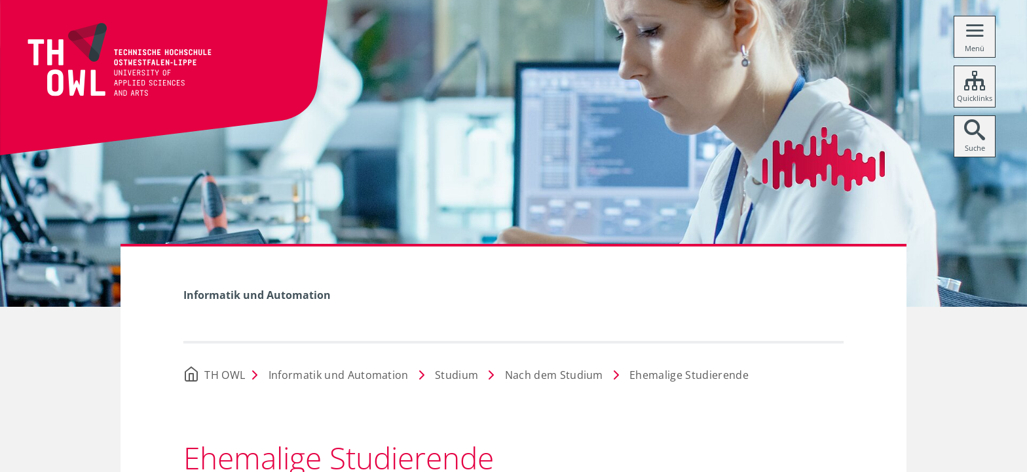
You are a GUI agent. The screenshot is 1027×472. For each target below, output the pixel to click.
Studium (456, 375)
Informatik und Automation (257, 295)
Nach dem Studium (554, 375)
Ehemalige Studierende (689, 375)
